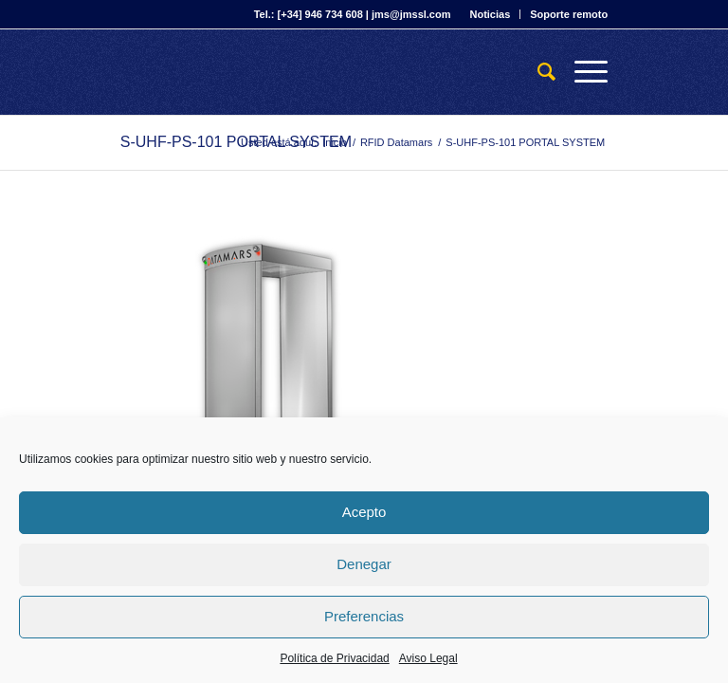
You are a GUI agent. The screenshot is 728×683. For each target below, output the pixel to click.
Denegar (364, 564)
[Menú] (581, 72)
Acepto (364, 512)
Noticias (489, 14)
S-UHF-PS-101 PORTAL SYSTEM (236, 142)
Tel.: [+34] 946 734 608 (308, 14)
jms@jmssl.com (411, 14)
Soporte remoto (569, 14)
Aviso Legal (428, 658)
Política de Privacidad (334, 658)
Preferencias (364, 616)
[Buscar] (537, 72)
